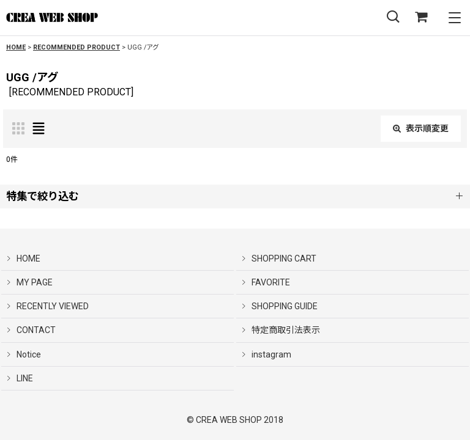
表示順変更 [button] (421, 128)
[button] (393, 17)
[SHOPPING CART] (421, 17)
